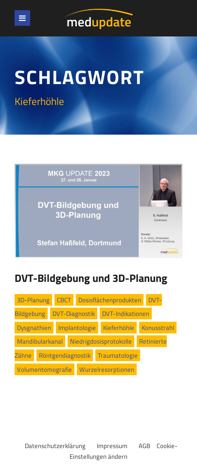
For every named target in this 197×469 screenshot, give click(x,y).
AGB (144, 446)
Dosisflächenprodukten (109, 300)
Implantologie (77, 327)
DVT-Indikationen (125, 313)
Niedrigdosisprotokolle (101, 341)
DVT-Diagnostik (74, 313)
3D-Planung (33, 300)
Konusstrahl (158, 327)
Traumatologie (118, 355)
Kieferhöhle (118, 327)
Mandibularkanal (40, 341)
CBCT (64, 300)
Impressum (112, 446)
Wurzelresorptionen (106, 369)
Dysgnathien (34, 327)
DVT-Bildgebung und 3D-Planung (91, 278)
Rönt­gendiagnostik (64, 355)
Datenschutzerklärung (55, 446)
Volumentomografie (44, 369)
